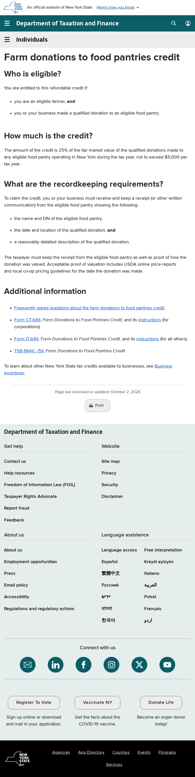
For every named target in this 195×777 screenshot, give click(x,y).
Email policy (16, 585)
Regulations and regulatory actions (39, 609)
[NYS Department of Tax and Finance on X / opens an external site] (139, 665)
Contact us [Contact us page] (15, 461)
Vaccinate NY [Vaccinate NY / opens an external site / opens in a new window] (97, 702)
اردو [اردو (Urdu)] (148, 620)
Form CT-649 (27, 320)
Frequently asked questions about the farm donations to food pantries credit (89, 308)
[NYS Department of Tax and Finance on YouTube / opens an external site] (167, 665)
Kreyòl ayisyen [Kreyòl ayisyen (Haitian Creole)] (159, 562)
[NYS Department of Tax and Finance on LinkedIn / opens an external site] (55, 665)
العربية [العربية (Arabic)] (150, 585)
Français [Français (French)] (152, 609)
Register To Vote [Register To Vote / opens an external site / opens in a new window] (33, 702)
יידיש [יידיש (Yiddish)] (106, 597)
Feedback (14, 520)
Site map (111, 461)
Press (9, 573)
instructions (147, 339)
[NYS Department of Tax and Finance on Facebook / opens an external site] (83, 665)
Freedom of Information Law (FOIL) (39, 485)
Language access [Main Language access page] (119, 550)
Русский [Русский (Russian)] (110, 585)
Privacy (109, 473)
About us (13, 550)
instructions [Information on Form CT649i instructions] (149, 320)
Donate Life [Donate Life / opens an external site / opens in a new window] (161, 702)
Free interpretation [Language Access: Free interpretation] (163, 550)
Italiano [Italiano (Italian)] (151, 573)
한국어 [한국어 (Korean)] (108, 620)
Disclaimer (112, 496)
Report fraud (16, 508)
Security (110, 485)
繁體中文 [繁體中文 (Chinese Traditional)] (111, 573)
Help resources (19, 473)
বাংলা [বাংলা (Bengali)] (107, 609)
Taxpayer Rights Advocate (30, 496)
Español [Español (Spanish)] (110, 562)
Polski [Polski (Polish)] (150, 597)
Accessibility (16, 597)
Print (99, 406)
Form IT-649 (26, 339)
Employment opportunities (30, 562)
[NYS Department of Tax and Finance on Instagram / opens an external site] (111, 665)
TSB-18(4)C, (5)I (28, 351)
